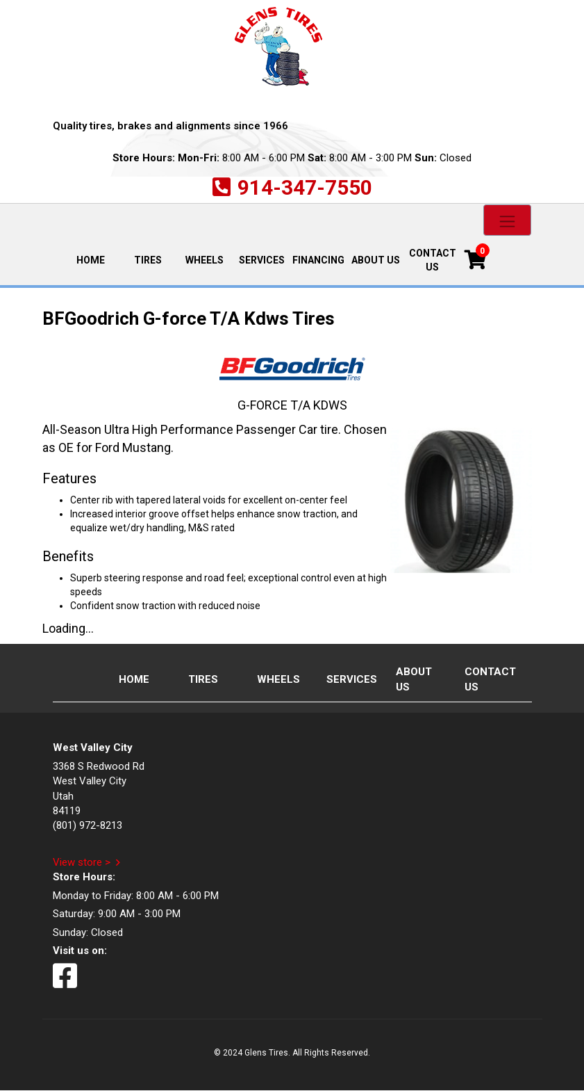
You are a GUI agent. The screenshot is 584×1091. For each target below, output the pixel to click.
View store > (81, 862)
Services (262, 260)
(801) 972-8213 (87, 825)
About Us (375, 260)
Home (97, 259)
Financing (318, 260)
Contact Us (432, 260)
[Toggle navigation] (507, 220)
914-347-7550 (304, 187)
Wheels (204, 260)
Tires (148, 260)
